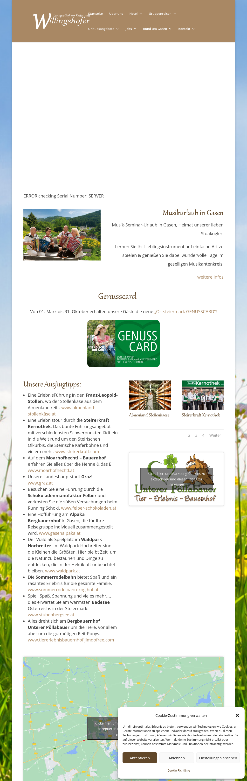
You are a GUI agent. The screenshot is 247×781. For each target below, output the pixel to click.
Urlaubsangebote (101, 29)
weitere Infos (210, 277)
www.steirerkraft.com (77, 451)
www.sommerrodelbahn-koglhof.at (63, 589)
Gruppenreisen (160, 14)
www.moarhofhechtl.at (51, 470)
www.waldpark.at (62, 571)
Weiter (215, 435)
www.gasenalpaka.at (60, 533)
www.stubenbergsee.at (51, 615)
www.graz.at (40, 483)
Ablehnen (177, 757)
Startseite (95, 14)
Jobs (128, 29)
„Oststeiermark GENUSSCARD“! (185, 311)
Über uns (116, 14)
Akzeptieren (140, 757)
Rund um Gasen (155, 29)
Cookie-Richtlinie (179, 770)
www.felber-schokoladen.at (88, 508)
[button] (237, 715)
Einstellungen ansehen (218, 757)
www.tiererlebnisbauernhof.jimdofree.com (71, 640)
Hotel (133, 14)
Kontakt (184, 29)
